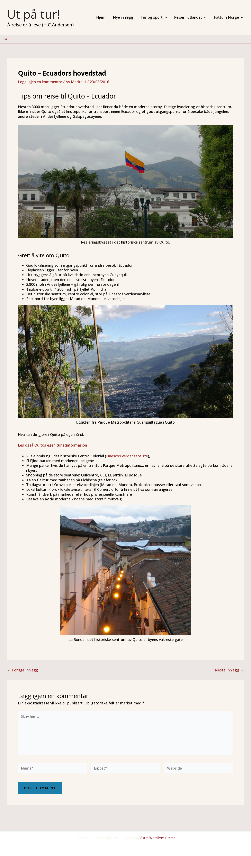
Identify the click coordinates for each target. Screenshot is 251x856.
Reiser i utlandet (190, 17)
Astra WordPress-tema (158, 838)
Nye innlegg (123, 17)
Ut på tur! (33, 14)
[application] (165, 17)
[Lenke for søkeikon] (6, 39)
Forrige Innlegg (22, 670)
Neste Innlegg (229, 670)
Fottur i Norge (228, 17)
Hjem (101, 17)
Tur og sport (154, 17)
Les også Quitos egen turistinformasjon (52, 445)
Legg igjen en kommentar (40, 81)
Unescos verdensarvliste (127, 456)
